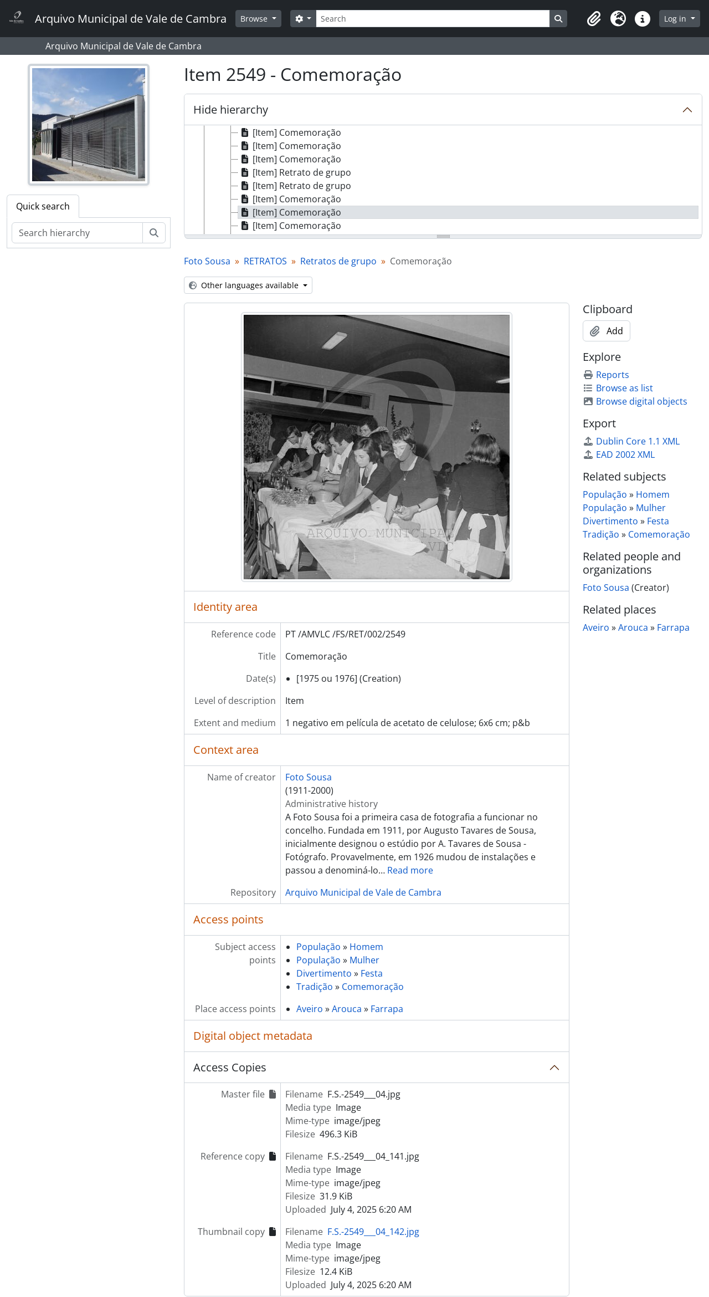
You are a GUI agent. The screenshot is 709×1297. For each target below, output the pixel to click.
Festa (372, 973)
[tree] (443, 180)
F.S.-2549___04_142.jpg (373, 1231)
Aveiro (309, 1009)
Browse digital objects (635, 401)
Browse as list (618, 388)
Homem (366, 947)
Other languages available (245, 285)
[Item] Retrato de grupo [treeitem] (294, 172)
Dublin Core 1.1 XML (631, 441)
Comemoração (373, 987)
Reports (606, 375)
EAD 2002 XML (619, 454)
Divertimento (324, 973)
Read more (410, 870)
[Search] (432, 18)
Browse (255, 18)
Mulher (364, 960)
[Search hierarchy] (77, 232)
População (318, 947)
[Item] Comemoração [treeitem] (289, 132)
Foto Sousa (207, 261)
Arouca (347, 1009)
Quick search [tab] (43, 206)
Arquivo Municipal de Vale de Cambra (363, 892)
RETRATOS (265, 261)
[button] (594, 19)
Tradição (314, 987)
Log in (676, 18)
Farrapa (387, 1009)
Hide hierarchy (230, 109)
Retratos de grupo (338, 261)
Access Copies (229, 1067)
